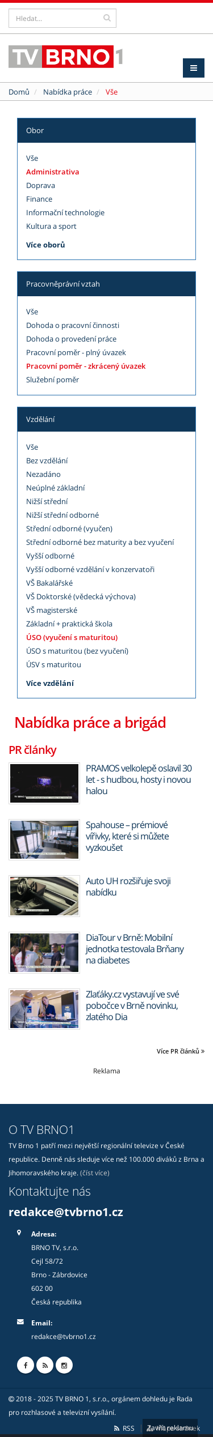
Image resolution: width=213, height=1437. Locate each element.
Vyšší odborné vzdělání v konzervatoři (90, 569)
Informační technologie (65, 212)
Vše (32, 158)
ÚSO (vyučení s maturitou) (72, 637)
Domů (19, 92)
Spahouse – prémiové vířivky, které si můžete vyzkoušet (127, 836)
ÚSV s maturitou (53, 664)
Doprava (40, 185)
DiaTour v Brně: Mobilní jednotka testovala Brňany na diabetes (134, 948)
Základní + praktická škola (69, 624)
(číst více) (95, 1172)
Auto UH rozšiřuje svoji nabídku (128, 886)
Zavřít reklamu (170, 1427)
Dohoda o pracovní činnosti (72, 325)
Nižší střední (47, 501)
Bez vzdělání (47, 460)
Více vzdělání (50, 683)
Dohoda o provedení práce (71, 339)
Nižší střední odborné (62, 515)
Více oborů (45, 245)
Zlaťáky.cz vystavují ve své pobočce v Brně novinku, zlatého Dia (132, 1005)
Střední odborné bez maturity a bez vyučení (100, 542)
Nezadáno (43, 474)
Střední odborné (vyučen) (69, 528)
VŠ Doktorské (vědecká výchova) (81, 596)
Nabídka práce (67, 92)
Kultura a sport (51, 226)
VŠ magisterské (51, 610)
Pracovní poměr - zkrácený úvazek (85, 366)
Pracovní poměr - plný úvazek (76, 352)
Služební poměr (52, 379)
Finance (39, 199)
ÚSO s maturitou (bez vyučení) (77, 651)
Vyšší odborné (50, 556)
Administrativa (53, 172)
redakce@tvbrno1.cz (66, 1211)
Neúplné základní (55, 488)
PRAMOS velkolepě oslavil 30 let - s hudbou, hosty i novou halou (138, 779)
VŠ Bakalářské (49, 583)
